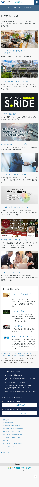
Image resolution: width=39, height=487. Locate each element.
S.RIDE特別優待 (10, 114)
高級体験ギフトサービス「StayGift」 (17, 240)
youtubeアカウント (30, 458)
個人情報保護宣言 (8, 422)
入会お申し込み (20, 405)
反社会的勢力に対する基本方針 (11, 431)
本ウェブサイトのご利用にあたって (13, 443)
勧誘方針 (5, 440)
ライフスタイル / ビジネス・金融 (18, 7)
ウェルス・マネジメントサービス (16, 174)
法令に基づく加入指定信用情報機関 (13, 428)
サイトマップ (6, 449)
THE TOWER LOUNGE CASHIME (16, 81)
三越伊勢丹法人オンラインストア (16, 207)
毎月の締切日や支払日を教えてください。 (17, 375)
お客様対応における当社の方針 (11, 437)
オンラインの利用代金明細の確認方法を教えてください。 (20, 378)
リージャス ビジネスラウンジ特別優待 (15, 52)
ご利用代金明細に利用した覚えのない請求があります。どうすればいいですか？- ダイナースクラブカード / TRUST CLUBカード (20, 387)
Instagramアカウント (23, 458)
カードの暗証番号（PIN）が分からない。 (17, 382)
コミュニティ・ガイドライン (11, 446)
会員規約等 (6, 420)
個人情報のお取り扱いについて (11, 425)
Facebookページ (16, 458)
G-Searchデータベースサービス (15, 144)
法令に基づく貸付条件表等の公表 (12, 434)
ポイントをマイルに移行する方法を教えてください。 (20, 391)
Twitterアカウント (9, 458)
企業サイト (6, 452)
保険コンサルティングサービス (15, 272)
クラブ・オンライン (20, 413)
